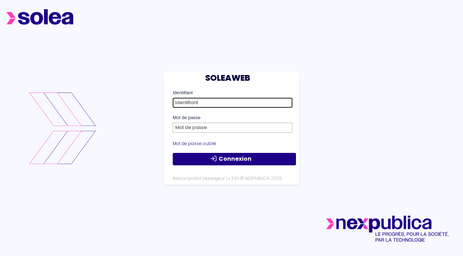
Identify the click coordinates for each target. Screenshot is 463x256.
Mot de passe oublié (194, 143)
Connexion (230, 159)
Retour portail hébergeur (199, 178)
